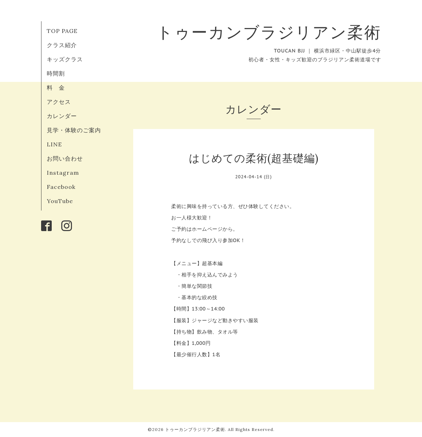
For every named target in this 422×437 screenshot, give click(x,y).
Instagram (63, 172)
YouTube (60, 201)
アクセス (59, 101)
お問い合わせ (65, 158)
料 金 (56, 87)
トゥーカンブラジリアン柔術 (269, 32)
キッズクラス (65, 59)
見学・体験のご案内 (74, 130)
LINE (54, 144)
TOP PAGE (62, 30)
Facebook (61, 186)
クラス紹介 (62, 45)
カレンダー (62, 115)
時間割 (56, 73)
